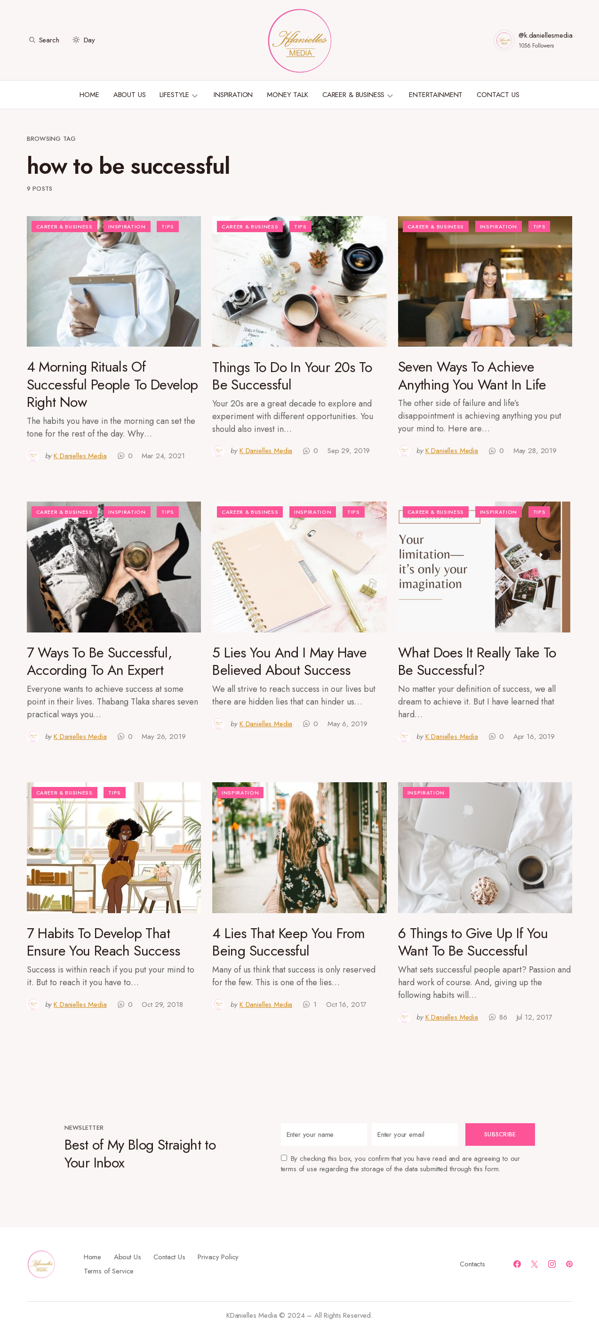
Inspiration (126, 226)
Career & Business (64, 226)
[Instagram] (552, 1264)
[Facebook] (517, 1264)
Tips (167, 226)
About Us (127, 1257)
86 (503, 1017)
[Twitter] (534, 1264)
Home (92, 1257)
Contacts (472, 1264)
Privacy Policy (218, 1257)
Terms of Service (109, 1271)
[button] (43, 40)
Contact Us (169, 1257)
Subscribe (500, 1134)
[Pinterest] (569, 1264)
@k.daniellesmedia (545, 35)
